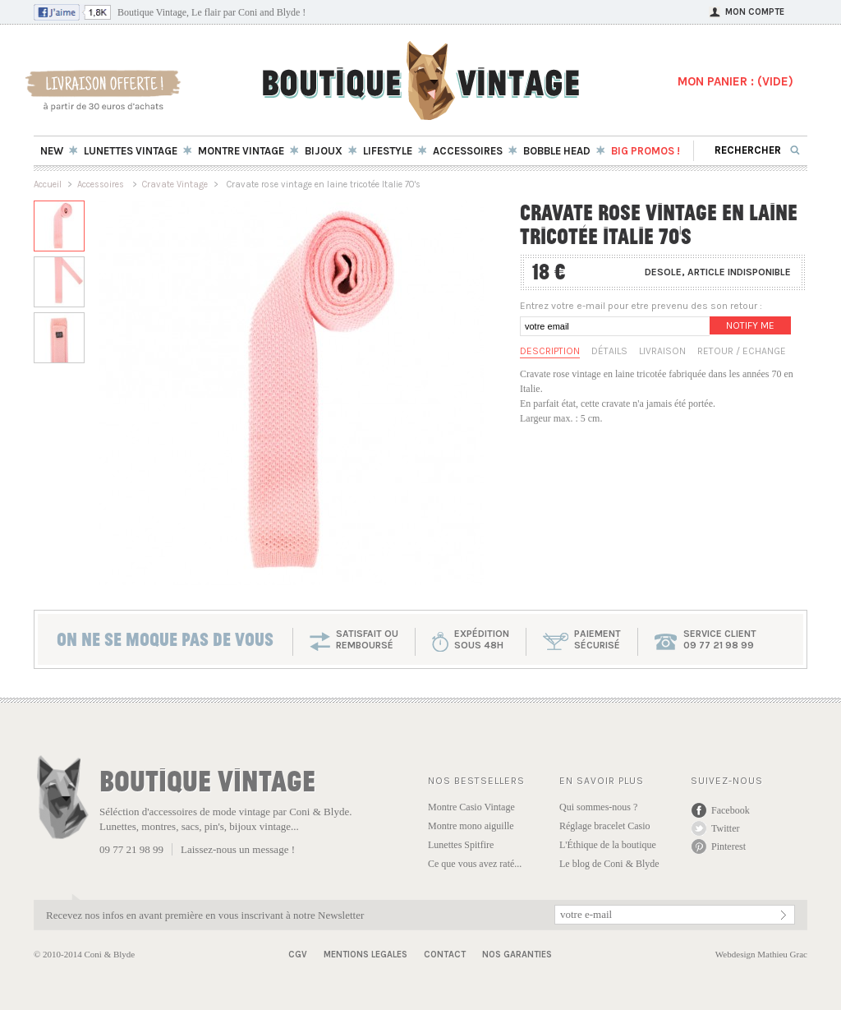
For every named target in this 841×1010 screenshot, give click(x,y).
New (51, 151)
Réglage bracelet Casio (604, 826)
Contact (445, 954)
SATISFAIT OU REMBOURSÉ (367, 639)
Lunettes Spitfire (461, 845)
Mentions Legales (365, 954)
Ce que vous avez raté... (475, 863)
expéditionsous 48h (481, 639)
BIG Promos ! (645, 151)
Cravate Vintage (175, 184)
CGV (297, 954)
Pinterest (728, 846)
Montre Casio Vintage (471, 807)
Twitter (725, 828)
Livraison (662, 351)
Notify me (750, 325)
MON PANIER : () (735, 81)
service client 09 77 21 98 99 (719, 639)
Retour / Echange (741, 351)
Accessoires (101, 184)
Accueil (48, 184)
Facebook (730, 810)
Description (550, 351)
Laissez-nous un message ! (238, 849)
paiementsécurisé (597, 639)
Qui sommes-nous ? (598, 807)
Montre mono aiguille (471, 826)
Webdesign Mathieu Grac (761, 954)
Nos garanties (517, 954)
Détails (609, 351)
